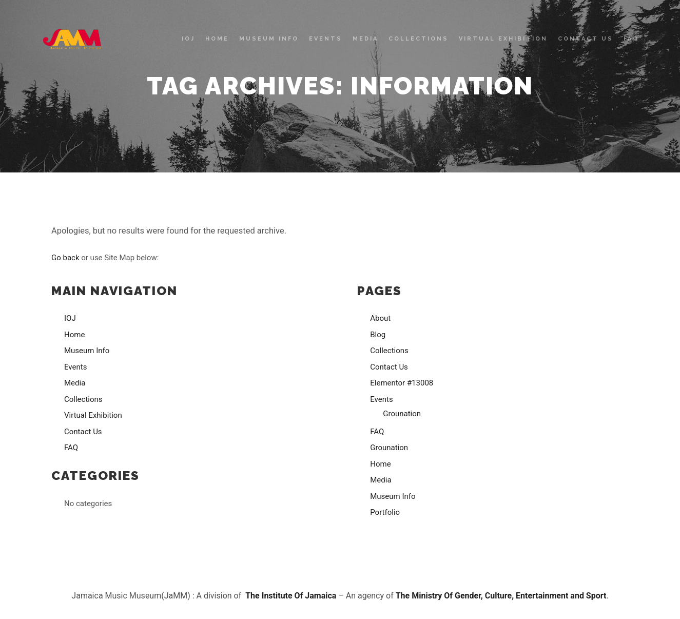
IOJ (70, 318)
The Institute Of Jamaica (291, 596)
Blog (377, 334)
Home (74, 334)
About (380, 318)
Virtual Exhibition (93, 415)
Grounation (402, 413)
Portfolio (385, 512)
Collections (83, 399)
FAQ (71, 447)
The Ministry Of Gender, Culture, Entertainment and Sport (501, 596)
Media (74, 383)
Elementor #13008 (401, 383)
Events (75, 367)
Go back (65, 257)
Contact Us (83, 431)
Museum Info (86, 350)
